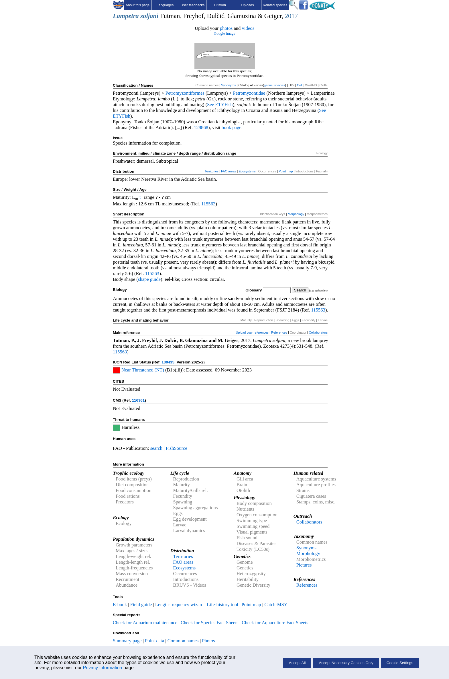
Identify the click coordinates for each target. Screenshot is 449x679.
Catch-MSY (275, 604)
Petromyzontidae (249, 93)
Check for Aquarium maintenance (145, 622)
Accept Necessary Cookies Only (346, 663)
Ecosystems (247, 171)
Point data (154, 640)
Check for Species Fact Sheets (210, 622)
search (156, 448)
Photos (208, 640)
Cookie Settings (400, 663)
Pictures (304, 565)
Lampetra (126, 16)
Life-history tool (222, 604)
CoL (300, 85)
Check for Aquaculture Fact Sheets (275, 622)
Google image (224, 33)
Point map (286, 171)
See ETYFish (220, 104)
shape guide (149, 279)
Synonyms (228, 85)
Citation (220, 5)
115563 (208, 204)
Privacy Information (102, 667)
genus (268, 85)
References (279, 332)
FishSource (176, 448)
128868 (201, 127)
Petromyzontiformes (185, 93)
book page (231, 127)
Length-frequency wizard (179, 604)
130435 (168, 362)
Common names (183, 640)
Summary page (127, 640)
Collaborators (318, 332)
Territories (211, 171)
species (279, 85)
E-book (120, 604)
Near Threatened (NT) (142, 370)
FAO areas (228, 171)
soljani (149, 16)
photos (226, 28)
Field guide (141, 604)
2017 (291, 16)
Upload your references (252, 332)
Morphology (296, 214)
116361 (138, 400)
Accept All (297, 663)
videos (248, 28)
